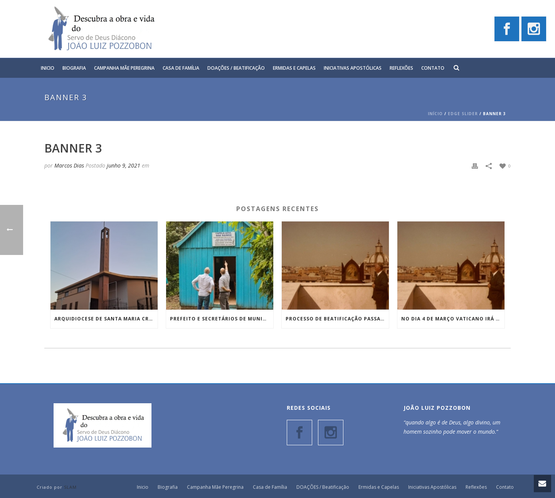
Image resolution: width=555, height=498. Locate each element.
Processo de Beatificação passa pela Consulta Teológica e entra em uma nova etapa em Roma (337, 318)
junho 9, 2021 (123, 165)
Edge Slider (463, 113)
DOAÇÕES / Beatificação (236, 68)
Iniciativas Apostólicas (353, 68)
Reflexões (401, 68)
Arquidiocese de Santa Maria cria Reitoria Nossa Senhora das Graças (106, 318)
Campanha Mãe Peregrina (124, 68)
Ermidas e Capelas (294, 68)
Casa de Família (181, 68)
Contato (432, 68)
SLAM (70, 487)
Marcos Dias (69, 165)
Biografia (74, 68)
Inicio (47, 68)
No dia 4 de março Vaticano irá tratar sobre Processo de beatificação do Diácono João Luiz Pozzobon (453, 318)
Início (435, 113)
